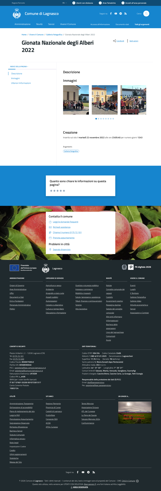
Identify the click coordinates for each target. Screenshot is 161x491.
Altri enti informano (114, 316)
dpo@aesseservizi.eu (95, 382)
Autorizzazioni (51, 301)
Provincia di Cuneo (53, 407)
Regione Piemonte (53, 403)
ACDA (48, 423)
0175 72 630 (18, 359)
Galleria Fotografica (138, 297)
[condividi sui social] (118, 41)
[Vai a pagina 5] (106, 118)
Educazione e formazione (56, 312)
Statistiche (14, 458)
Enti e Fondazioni (17, 301)
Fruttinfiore (50, 415)
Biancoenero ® (90, 484)
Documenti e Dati (17, 297)
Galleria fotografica (54, 34)
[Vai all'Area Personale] (134, 3)
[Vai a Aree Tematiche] (107, 3)
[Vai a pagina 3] (101, 118)
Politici (12, 308)
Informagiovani (112, 320)
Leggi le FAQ (15, 415)
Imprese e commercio (84, 289)
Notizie (109, 285)
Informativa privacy (17, 438)
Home (24, 34)
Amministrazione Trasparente (21, 403)
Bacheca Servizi (16, 430)
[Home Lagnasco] (35, 14)
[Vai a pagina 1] (96, 118)
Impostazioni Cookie (18, 446)
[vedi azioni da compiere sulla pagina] (132, 41)
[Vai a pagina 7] (110, 118)
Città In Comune (128, 480)
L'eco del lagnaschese (115, 332)
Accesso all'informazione (100, 24)
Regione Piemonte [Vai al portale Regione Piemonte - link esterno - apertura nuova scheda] (18, 3)
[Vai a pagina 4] (103, 118)
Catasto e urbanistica (54, 304)
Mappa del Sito (16, 462)
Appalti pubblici (52, 297)
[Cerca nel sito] (146, 13)
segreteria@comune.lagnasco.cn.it (29, 370)
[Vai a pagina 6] (108, 118)
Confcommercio (88, 423)
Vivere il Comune (36, 34)
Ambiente (50, 289)
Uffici (12, 293)
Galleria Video (135, 301)
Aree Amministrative (18, 289)
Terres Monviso (88, 403)
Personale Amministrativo (20, 304)
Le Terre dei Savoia (89, 415)
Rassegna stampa (113, 304)
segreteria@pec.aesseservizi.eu (98, 385)
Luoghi (133, 289)
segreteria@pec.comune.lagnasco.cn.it (30, 367)
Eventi (132, 285)
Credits (12, 450)
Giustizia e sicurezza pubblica (87, 285)
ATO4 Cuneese (52, 426)
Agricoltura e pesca (53, 285)
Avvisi (108, 340)
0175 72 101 (18, 356)
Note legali (14, 442)
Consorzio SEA (52, 419)
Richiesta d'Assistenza (19, 426)
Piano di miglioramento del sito (22, 411)
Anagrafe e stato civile (55, 293)
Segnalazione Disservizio (19, 423)
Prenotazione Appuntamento (21, 419)
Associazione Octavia (90, 407)
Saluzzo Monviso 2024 (91, 419)
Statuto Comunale (17, 434)
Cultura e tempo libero (55, 308)
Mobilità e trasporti (83, 293)
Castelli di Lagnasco (54, 411)
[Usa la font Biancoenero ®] (82, 3)
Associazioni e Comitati (139, 312)
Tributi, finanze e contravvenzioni (88, 301)
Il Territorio (134, 293)
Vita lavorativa (81, 308)
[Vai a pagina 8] (113, 118)
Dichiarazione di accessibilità (21, 407)
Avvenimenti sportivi (114, 301)
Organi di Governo (17, 285)
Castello (109, 297)
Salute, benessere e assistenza (87, 297)
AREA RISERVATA (79, 487)
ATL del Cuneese (88, 411)
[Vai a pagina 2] (98, 118)
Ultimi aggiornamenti (18, 454)
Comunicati (110, 336)
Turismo (78, 304)
